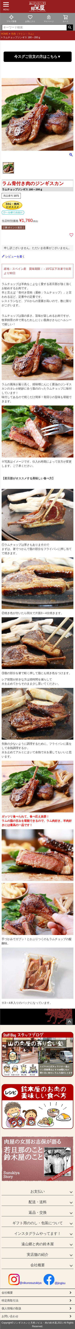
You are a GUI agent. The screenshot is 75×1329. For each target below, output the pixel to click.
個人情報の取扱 (11, 1308)
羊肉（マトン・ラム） (23, 33)
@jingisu (54, 1283)
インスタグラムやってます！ (37, 1234)
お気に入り (30, 18)
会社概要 (37, 1265)
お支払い (37, 1191)
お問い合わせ (10, 1316)
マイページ (49, 18)
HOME (4, 33)
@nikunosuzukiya (25, 1283)
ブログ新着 (11, 18)
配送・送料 (38, 1202)
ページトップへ (69, 1022)
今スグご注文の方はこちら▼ (37, 57)
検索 (70, 27)
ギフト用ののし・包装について (37, 1223)
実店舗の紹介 (37, 1255)
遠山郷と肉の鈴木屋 (37, 1244)
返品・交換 (38, 1212)
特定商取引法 (10, 1300)
